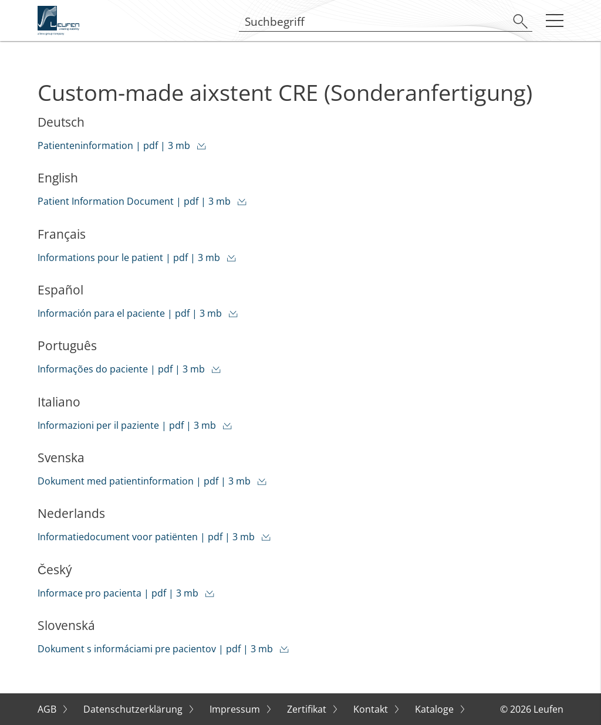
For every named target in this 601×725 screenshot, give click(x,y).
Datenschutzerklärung (134, 709)
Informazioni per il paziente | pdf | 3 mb (128, 425)
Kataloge (435, 709)
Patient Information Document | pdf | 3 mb (135, 201)
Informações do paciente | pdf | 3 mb (122, 368)
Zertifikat (308, 709)
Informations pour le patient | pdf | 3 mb (130, 257)
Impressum (236, 709)
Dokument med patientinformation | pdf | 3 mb (145, 481)
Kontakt (371, 709)
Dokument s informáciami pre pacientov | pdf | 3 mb (156, 648)
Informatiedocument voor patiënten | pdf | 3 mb (147, 536)
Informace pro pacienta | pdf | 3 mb (119, 593)
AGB (48, 709)
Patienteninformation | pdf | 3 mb (115, 145)
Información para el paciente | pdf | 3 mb (131, 313)
